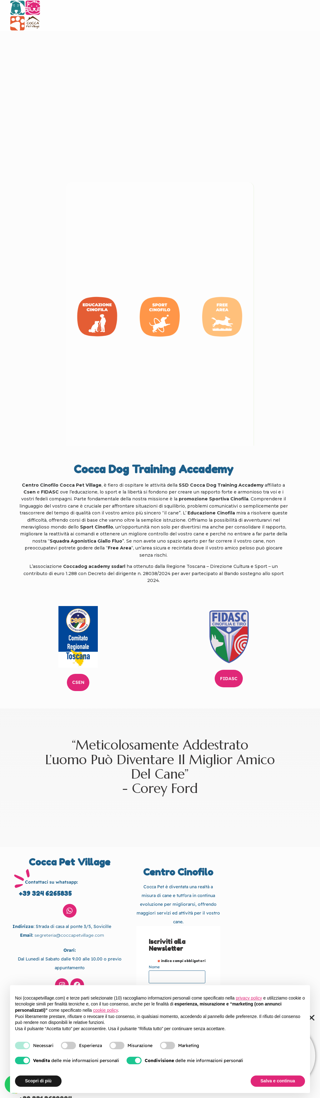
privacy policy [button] (249, 997)
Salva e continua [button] (278, 1080)
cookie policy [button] (105, 1010)
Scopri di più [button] (38, 1080)
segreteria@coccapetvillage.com (69, 919)
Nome (154, 951)
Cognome (157, 971)
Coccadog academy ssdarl (94, 566)
